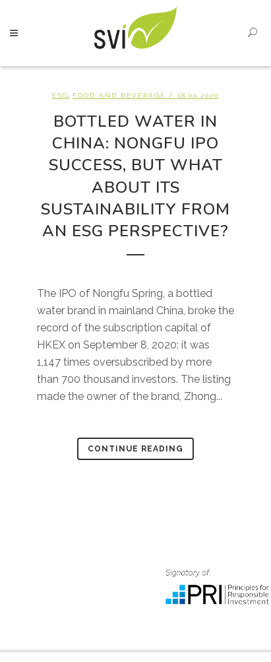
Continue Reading (135, 448)
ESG (60, 95)
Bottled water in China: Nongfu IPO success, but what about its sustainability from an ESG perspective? (135, 176)
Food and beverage (119, 95)
